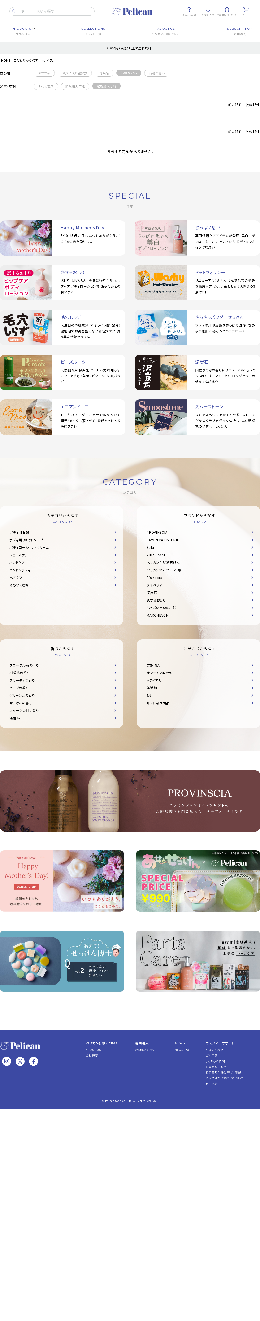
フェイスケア (18, 555)
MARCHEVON (158, 615)
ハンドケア (17, 562)
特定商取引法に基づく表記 (223, 1072)
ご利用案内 (213, 1055)
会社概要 (92, 1055)
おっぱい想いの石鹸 (161, 607)
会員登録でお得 (216, 1067)
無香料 (14, 718)
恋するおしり (156, 600)
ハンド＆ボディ (19, 570)
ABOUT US (93, 1050)
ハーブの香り (19, 687)
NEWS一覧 (182, 1050)
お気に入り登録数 (74, 73)
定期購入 (153, 665)
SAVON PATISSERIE (163, 540)
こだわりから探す (26, 60)
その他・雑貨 (18, 585)
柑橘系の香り (19, 672)
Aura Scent (156, 555)
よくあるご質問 (215, 1061)
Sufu (150, 547)
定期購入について (146, 1050)
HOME (5, 60)
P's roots (154, 577)
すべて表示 (46, 86)
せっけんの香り (20, 703)
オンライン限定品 (159, 672)
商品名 (104, 73)
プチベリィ (154, 585)
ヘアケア (16, 577)
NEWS (180, 1043)
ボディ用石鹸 (19, 532)
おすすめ (44, 73)
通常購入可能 (75, 86)
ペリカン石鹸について (102, 1043)
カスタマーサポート (220, 1043)
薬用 (150, 695)
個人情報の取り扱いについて (224, 1078)
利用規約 (212, 1084)
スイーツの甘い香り (24, 710)
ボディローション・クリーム (29, 547)
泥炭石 (152, 592)
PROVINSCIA (157, 532)
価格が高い (157, 73)
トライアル (48, 60)
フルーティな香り (22, 680)
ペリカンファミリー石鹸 (164, 570)
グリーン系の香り (22, 695)
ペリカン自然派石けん (163, 562)
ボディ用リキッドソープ (26, 540)
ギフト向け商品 (158, 703)
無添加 (152, 687)
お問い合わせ (215, 1050)
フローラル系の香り (24, 665)
